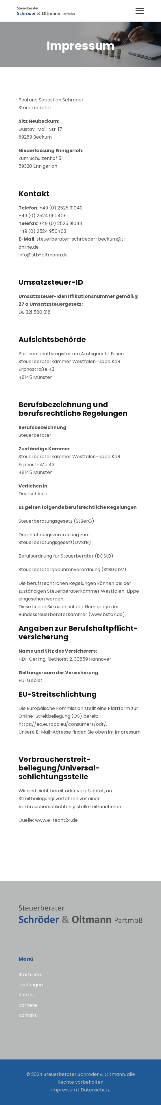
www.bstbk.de (106, 614)
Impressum (64, 1090)
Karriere (27, 1005)
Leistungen (30, 984)
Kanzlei (26, 994)
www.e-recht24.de (56, 820)
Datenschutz (95, 1090)
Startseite (29, 974)
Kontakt (27, 1015)
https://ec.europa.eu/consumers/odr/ (62, 724)
